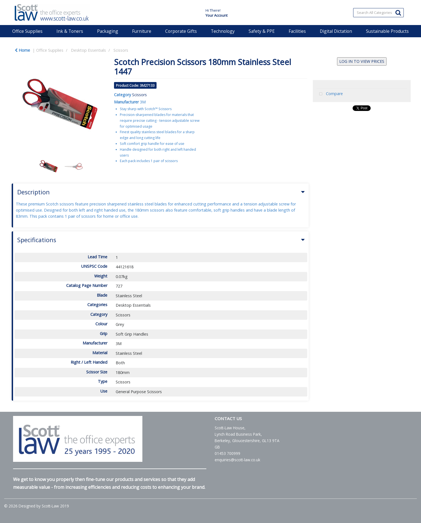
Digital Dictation (336, 31)
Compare (330, 94)
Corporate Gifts (181, 31)
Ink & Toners (69, 31)
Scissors (120, 50)
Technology (223, 31)
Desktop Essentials (88, 50)
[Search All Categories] (378, 12)
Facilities (297, 31)
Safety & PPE (262, 31)
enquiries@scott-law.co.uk (237, 459)
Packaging (107, 31)
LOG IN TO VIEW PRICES (361, 61)
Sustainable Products (387, 31)
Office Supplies (27, 31)
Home (22, 50)
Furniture (141, 31)
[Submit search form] (398, 12)
